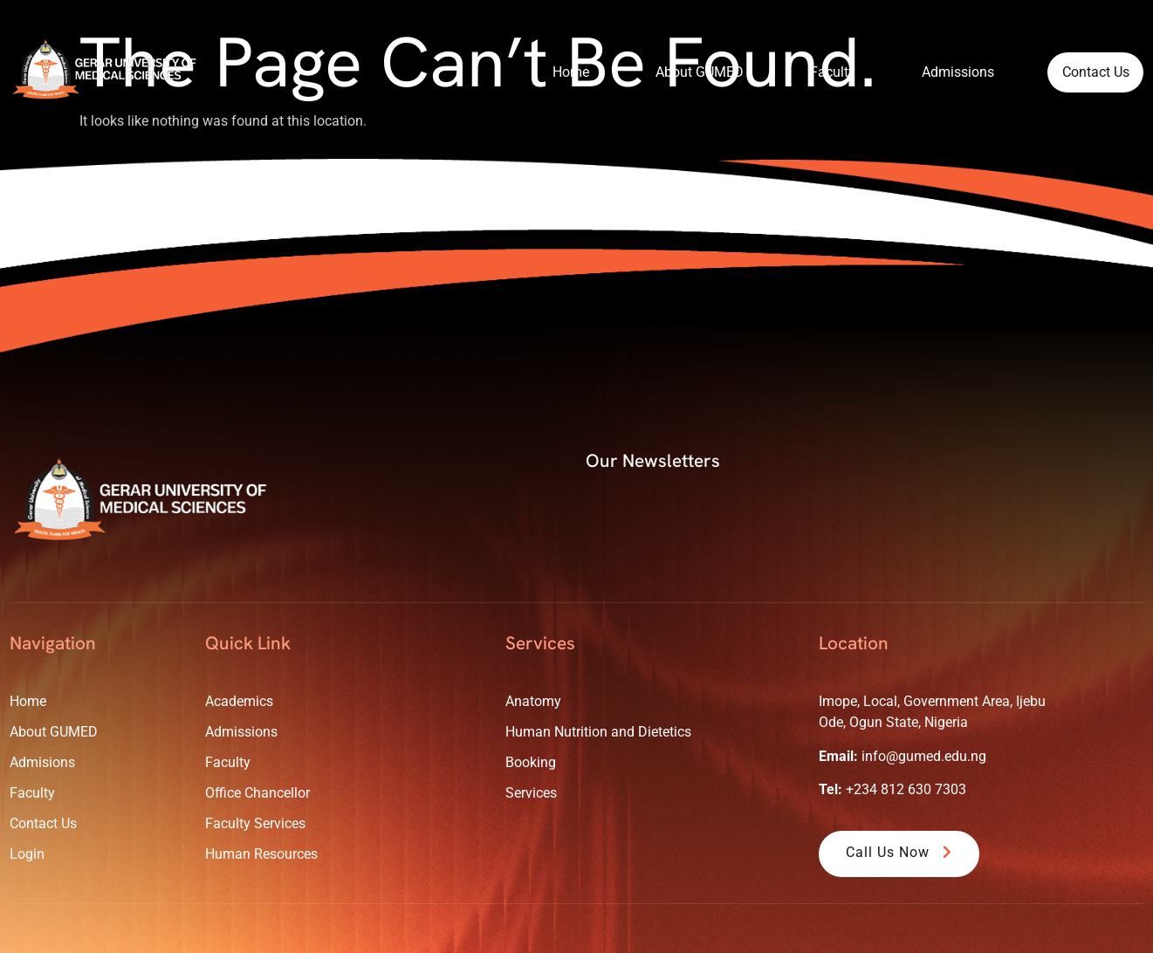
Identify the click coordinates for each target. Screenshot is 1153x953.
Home (549, 71)
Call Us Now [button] (901, 852)
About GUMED (678, 71)
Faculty (811, 71)
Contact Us (1084, 72)
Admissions (936, 71)
